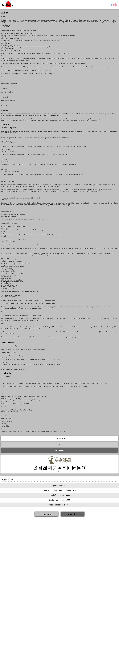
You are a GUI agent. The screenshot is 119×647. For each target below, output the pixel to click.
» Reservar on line (59, 438)
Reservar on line (46, 514)
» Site (59, 444)
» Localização (59, 450)
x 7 (69, 504)
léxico (59, 471)
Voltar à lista (72, 514)
